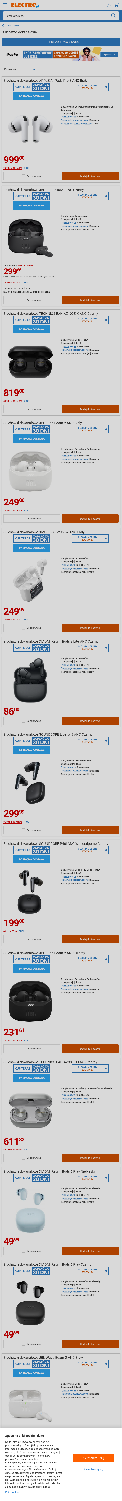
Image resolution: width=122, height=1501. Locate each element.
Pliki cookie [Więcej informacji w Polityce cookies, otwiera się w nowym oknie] (12, 1492)
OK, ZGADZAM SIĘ (93, 1458)
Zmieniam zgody (93, 1469)
